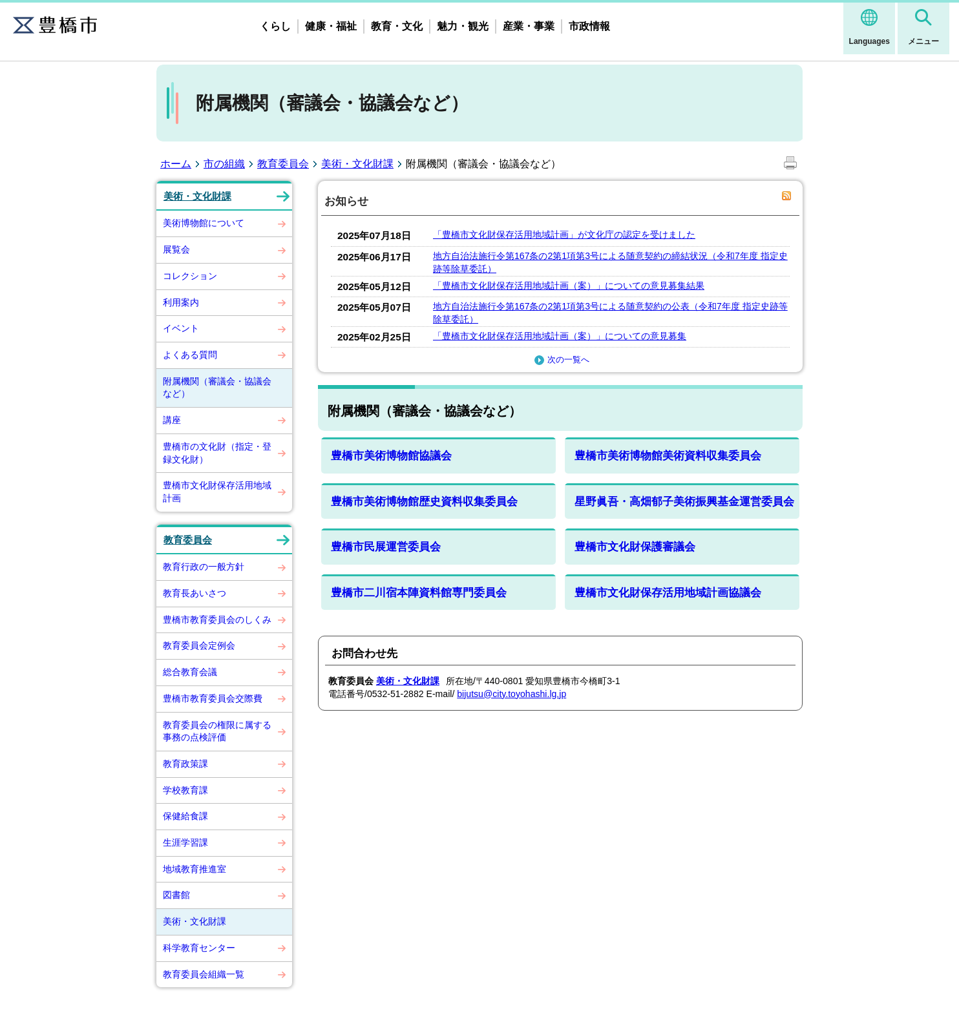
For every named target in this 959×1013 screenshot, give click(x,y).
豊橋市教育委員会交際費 (212, 698)
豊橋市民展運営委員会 (386, 547)
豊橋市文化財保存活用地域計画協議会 (667, 593)
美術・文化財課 (357, 163)
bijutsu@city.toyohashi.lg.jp (511, 694)
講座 (172, 420)
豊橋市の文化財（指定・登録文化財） (217, 453)
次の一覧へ (560, 360)
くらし (275, 26)
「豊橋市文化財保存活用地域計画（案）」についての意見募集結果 (568, 285)
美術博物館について (203, 223)
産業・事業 (528, 26)
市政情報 (589, 26)
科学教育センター (199, 948)
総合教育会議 (190, 672)
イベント (181, 328)
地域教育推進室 (194, 869)
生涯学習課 (185, 842)
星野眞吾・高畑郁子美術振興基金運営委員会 (684, 502)
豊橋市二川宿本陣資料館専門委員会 (419, 593)
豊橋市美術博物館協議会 (391, 456)
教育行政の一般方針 (203, 566)
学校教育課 (185, 790)
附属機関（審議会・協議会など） (217, 387)
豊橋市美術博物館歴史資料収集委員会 (424, 502)
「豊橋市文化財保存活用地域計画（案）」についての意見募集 (559, 336)
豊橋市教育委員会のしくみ (217, 619)
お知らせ (346, 201)
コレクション (190, 276)
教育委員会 (283, 163)
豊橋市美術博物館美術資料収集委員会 (667, 456)
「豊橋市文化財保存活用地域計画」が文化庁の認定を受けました (564, 234)
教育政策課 (185, 763)
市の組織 (224, 163)
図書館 (176, 895)
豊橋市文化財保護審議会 (634, 547)
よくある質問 (190, 355)
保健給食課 (185, 816)
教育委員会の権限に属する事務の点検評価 (217, 731)
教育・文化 (397, 26)
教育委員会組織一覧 (203, 974)
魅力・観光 (463, 26)
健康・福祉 (331, 26)
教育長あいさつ (194, 593)
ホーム (175, 163)
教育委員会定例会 (199, 645)
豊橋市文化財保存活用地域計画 (217, 491)
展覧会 (176, 249)
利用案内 (181, 302)
